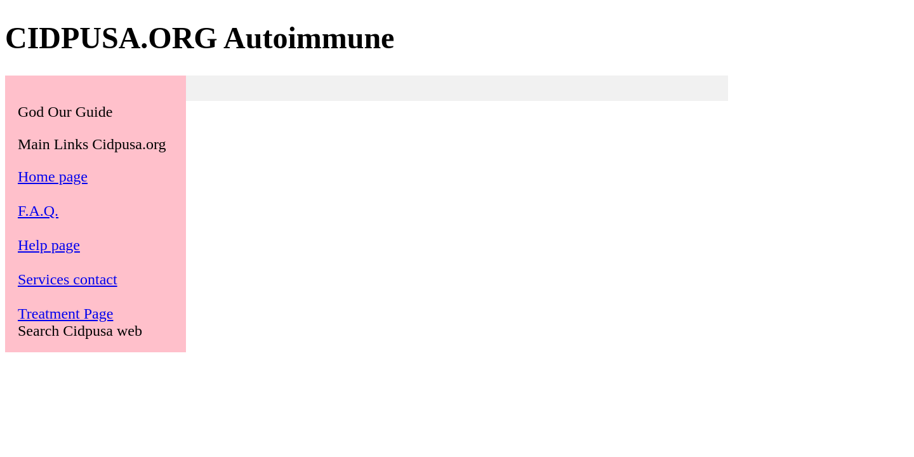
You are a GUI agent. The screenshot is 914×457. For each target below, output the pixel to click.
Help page (49, 245)
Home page (53, 176)
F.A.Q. (38, 210)
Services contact (67, 279)
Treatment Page (65, 313)
